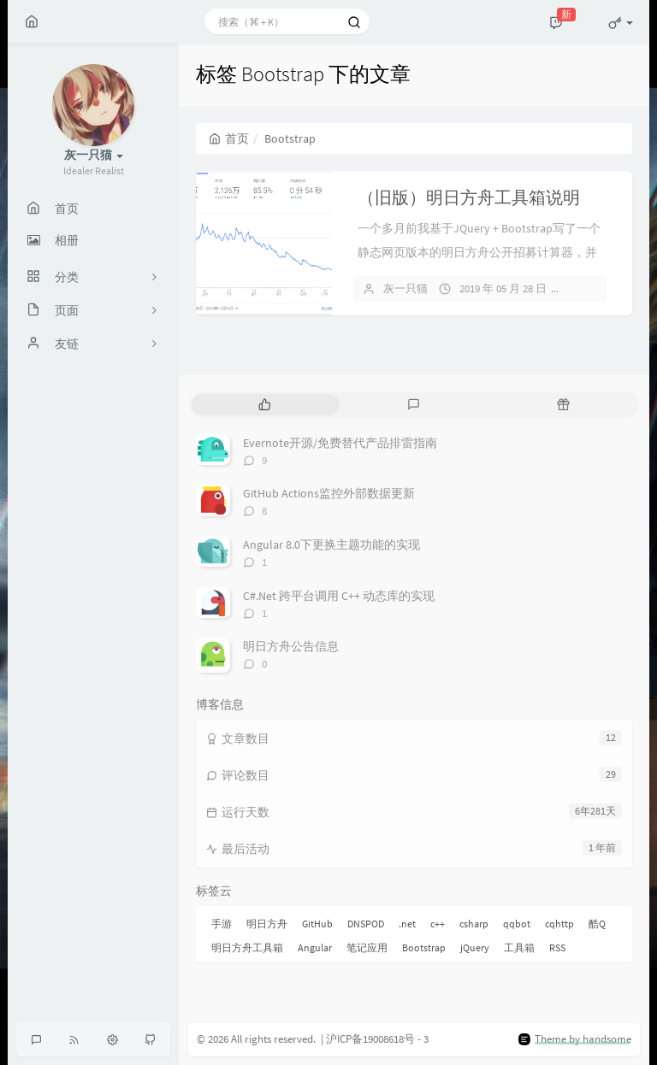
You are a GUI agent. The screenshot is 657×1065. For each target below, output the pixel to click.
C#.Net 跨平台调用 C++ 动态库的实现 (339, 595)
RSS (557, 947)
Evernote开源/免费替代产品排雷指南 (340, 442)
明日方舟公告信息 (291, 646)
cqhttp (559, 923)
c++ (437, 923)
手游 (221, 923)
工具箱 (519, 947)
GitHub (317, 923)
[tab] (265, 404)
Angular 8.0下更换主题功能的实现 (331, 544)
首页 (229, 138)
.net (407, 923)
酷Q (597, 923)
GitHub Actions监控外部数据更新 (329, 493)
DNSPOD (365, 923)
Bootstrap (424, 947)
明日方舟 (266, 923)
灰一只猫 (405, 288)
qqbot (516, 923)
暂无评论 (598, 288)
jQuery (474, 947)
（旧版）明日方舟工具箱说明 (469, 197)
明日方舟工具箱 (247, 947)
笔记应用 (367, 947)
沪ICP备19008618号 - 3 (377, 1039)
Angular (315, 947)
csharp (473, 923)
